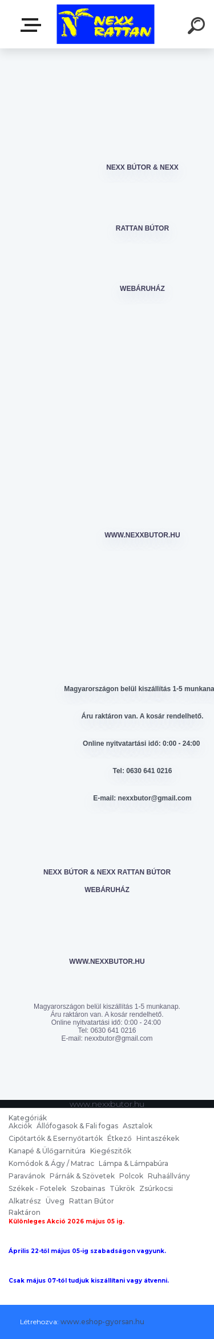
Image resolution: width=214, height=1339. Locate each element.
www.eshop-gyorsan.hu (102, 1321)
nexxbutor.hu (33, 25)
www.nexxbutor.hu (142, 535)
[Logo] (106, 24)
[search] (198, 27)
